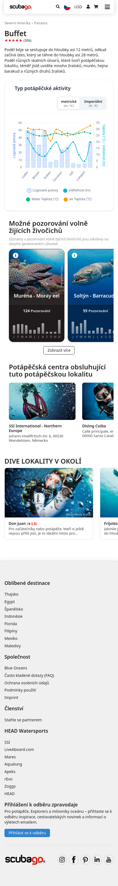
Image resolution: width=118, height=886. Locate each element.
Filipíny (10, 630)
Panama (40, 23)
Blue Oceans (15, 668)
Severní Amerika (17, 23)
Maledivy (12, 645)
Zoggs (10, 786)
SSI (7, 742)
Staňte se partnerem (23, 719)
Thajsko (11, 594)
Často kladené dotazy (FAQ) (29, 675)
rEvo (8, 779)
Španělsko (13, 609)
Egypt (9, 601)
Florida (10, 623)
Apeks (10, 771)
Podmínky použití (20, 690)
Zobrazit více (59, 350)
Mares (10, 756)
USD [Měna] (78, 6)
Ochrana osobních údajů (26, 682)
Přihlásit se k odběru (27, 832)
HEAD (9, 793)
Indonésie (13, 616)
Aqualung (13, 764)
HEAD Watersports (26, 730)
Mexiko (10, 638)
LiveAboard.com (19, 749)
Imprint (11, 697)
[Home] (21, 7)
